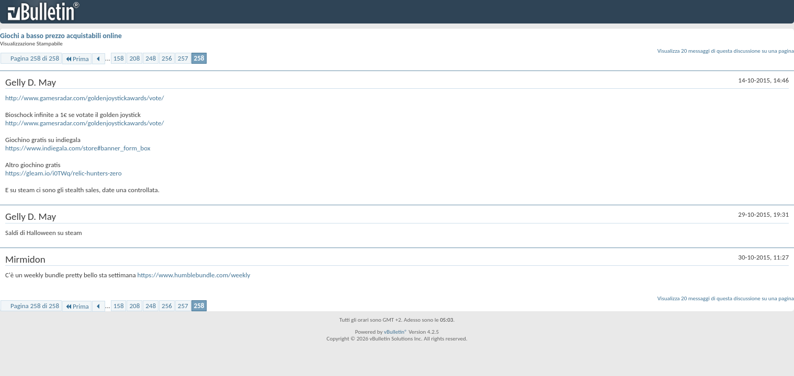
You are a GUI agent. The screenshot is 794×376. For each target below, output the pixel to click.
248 (150, 58)
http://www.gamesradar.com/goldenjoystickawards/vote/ (84, 98)
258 (199, 58)
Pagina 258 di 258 (34, 58)
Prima (77, 59)
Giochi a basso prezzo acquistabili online (61, 35)
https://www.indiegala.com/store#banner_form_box (77, 148)
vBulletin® (395, 331)
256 (167, 58)
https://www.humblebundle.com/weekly (194, 275)
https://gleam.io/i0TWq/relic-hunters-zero (63, 173)
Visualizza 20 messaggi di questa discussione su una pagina (725, 51)
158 (119, 58)
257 (183, 58)
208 (134, 58)
